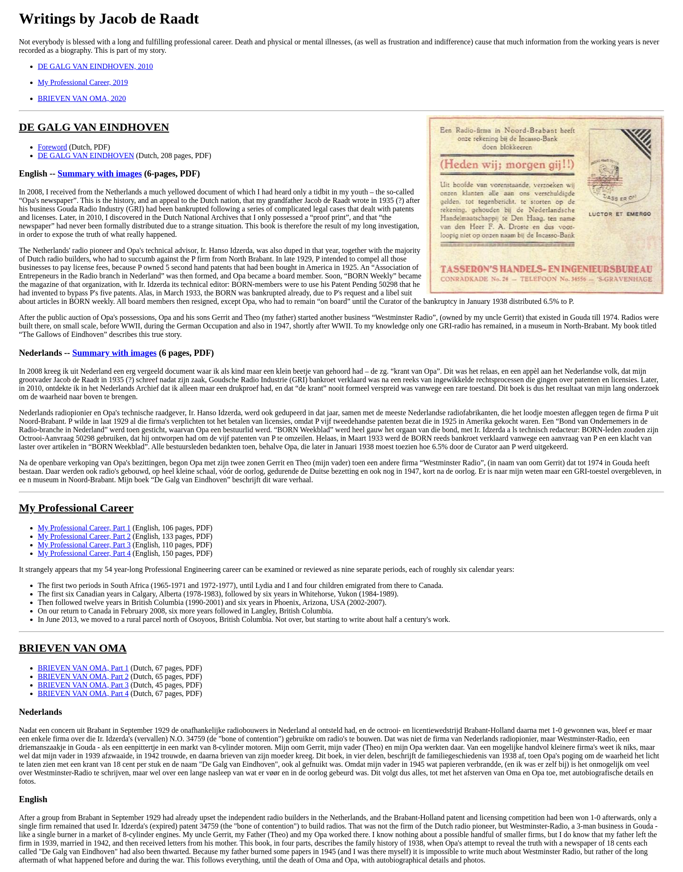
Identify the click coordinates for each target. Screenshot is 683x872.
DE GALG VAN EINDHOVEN (86, 155)
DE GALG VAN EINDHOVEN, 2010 (95, 66)
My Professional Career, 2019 (83, 82)
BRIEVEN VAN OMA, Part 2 (83, 676)
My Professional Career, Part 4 (84, 553)
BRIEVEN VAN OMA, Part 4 (83, 693)
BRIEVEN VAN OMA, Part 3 (83, 685)
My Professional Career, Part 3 (84, 545)
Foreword (52, 147)
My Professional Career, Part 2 (84, 536)
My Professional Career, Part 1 (84, 528)
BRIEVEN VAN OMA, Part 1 (83, 668)
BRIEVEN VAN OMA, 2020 (82, 98)
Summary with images (100, 173)
